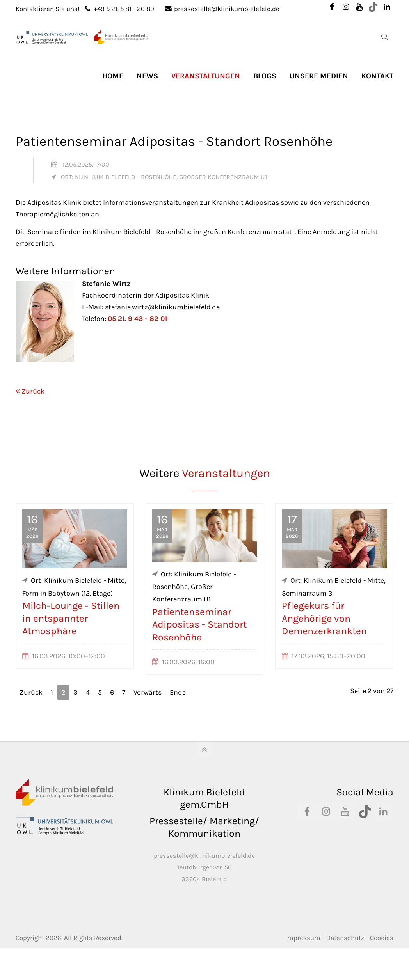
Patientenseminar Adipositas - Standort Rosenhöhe (199, 624)
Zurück (32, 391)
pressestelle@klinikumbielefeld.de (222, 8)
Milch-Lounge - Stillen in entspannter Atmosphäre (70, 618)
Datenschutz (345, 938)
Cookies (381, 938)
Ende (178, 692)
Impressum (302, 938)
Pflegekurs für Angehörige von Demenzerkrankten (324, 618)
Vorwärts (147, 692)
